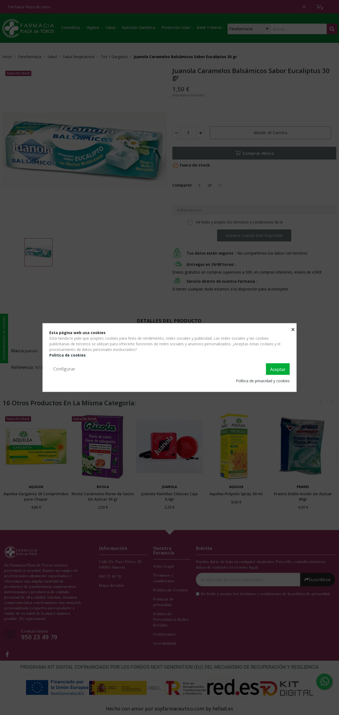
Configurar (64, 369)
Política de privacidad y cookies (263, 380)
